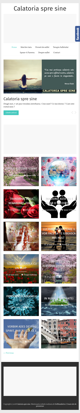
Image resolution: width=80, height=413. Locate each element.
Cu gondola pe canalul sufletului (59, 331)
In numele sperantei (58, 298)
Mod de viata (26, 47)
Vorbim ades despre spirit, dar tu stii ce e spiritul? (21, 331)
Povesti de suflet (42, 47)
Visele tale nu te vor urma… (22, 233)
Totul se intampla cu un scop (22, 266)
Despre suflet (44, 52)
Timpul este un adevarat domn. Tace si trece (58, 266)
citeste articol (11, 112)
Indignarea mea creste (58, 168)
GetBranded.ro (60, 404)
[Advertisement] (40, 28)
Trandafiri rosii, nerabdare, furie (21, 201)
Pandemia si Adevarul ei (21, 298)
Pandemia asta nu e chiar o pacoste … (59, 201)
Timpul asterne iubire (21, 168)
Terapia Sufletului (60, 47)
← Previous (9, 353)
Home (14, 47)
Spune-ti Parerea (27, 52)
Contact (56, 52)
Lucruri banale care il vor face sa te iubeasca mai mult (59, 233)
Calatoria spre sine (40, 8)
